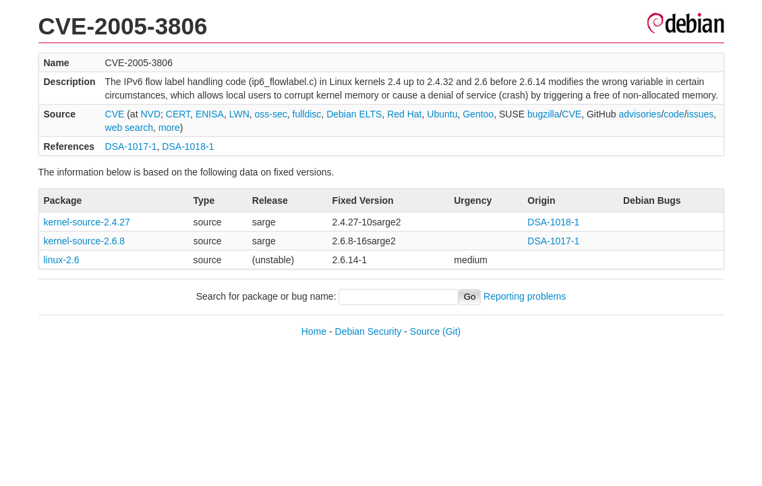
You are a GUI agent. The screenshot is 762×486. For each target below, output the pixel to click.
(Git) (451, 331)
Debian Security (368, 331)
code (674, 114)
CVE (115, 114)
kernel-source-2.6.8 (84, 241)
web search (129, 127)
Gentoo (478, 114)
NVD (150, 114)
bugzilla (543, 114)
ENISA (210, 114)
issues (700, 114)
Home (313, 331)
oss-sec (271, 114)
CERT (178, 114)
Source (425, 331)
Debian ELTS (354, 114)
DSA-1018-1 (188, 146)
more (169, 127)
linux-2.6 (62, 259)
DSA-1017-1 (131, 146)
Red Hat (404, 114)
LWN (239, 114)
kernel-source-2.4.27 (87, 222)
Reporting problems (524, 296)
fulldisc (307, 114)
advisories (639, 114)
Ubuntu (442, 114)
